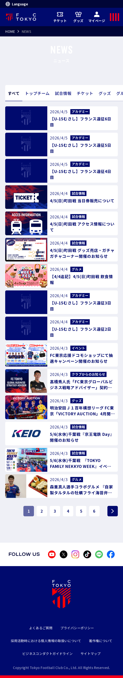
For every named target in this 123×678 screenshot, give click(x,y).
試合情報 (63, 93)
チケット (60, 17)
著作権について (100, 640)
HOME (10, 31)
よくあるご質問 (41, 627)
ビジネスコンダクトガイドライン (47, 653)
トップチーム (37, 93)
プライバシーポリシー (77, 627)
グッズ (78, 17)
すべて (14, 93)
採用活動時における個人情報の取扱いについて (46, 640)
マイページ (96, 17)
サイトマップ (91, 653)
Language (16, 4)
